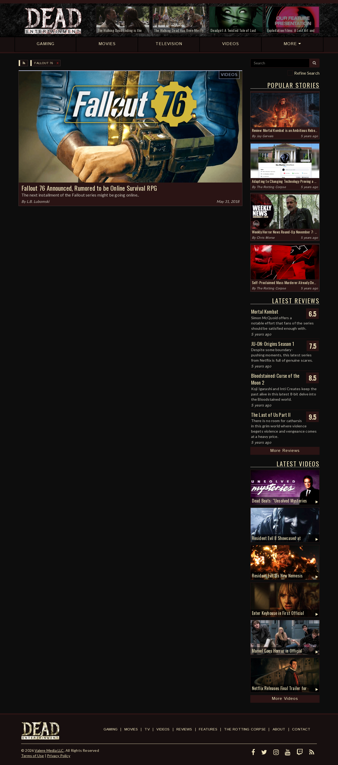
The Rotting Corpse (271, 187)
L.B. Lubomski (38, 201)
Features (208, 729)
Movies (131, 729)
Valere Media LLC (49, 750)
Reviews (184, 729)
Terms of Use (32, 755)
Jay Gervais (265, 136)
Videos (229, 75)
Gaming (111, 729)
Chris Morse (265, 238)
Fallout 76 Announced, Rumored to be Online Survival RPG (89, 188)
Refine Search (307, 72)
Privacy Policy (58, 755)
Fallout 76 (43, 63)
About (279, 729)
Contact (301, 729)
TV (146, 729)
